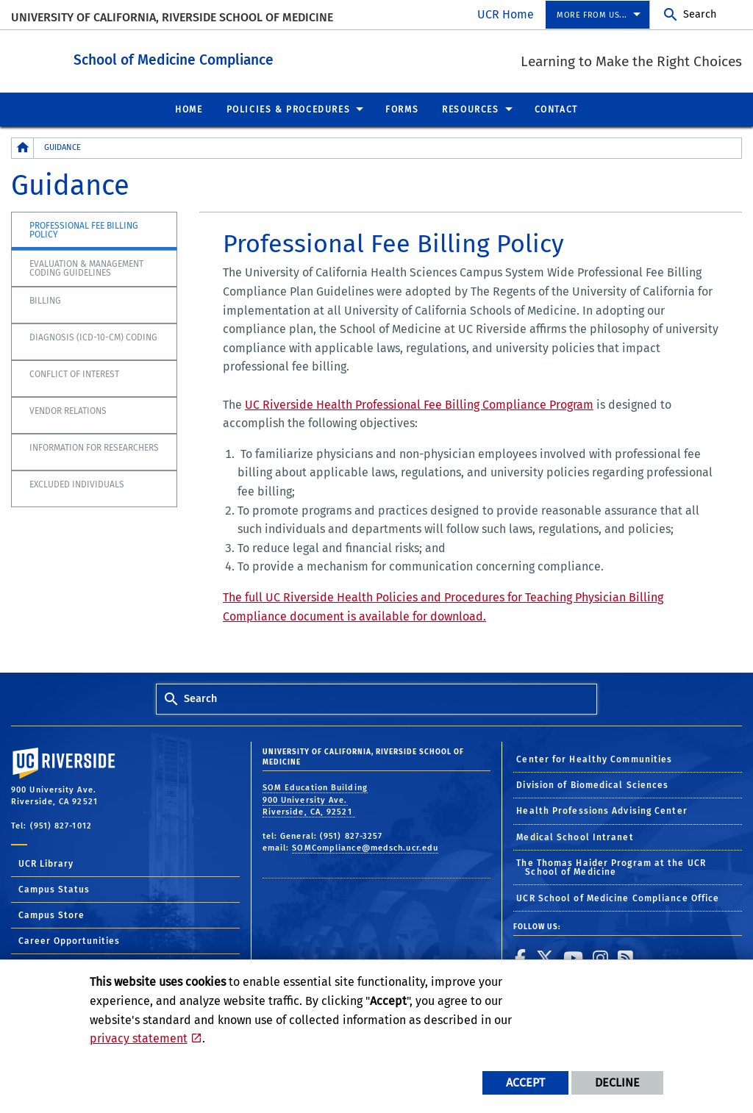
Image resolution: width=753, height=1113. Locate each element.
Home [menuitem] (188, 109)
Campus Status (54, 889)
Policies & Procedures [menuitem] (288, 109)
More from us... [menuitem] (592, 15)
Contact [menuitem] (556, 109)
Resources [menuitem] (470, 109)
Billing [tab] (45, 300)
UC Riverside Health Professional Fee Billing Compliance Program (419, 404)
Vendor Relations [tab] (68, 410)
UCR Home (505, 14)
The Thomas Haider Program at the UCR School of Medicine (611, 866)
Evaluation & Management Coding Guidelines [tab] (86, 267)
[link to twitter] (545, 957)
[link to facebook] (520, 957)
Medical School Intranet (574, 836)
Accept (525, 1082)
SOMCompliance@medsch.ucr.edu (365, 847)
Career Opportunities (69, 940)
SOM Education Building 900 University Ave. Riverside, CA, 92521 (315, 799)
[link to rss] (625, 957)
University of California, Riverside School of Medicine (172, 17)
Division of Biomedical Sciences (592, 784)
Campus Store (51, 914)
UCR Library (46, 863)
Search (699, 14)
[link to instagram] (600, 957)
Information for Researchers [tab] (94, 447)
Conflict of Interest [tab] (74, 373)
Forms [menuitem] (401, 109)
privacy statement (139, 1038)
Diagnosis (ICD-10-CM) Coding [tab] (93, 337)
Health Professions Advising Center (601, 810)
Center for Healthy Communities (594, 759)
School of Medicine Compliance (254, 57)
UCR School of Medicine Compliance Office (617, 897)
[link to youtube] (573, 957)
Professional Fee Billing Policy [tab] (83, 229)
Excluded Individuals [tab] (76, 484)
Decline (617, 1082)
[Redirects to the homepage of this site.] (23, 147)
